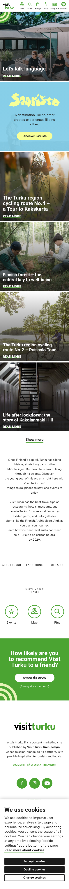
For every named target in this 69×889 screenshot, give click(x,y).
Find (57, 614)
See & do (57, 557)
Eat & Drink (34, 557)
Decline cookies (34, 869)
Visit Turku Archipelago (43, 747)
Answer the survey (34, 677)
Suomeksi (19, 765)
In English (49, 765)
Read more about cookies (24, 850)
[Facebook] (22, 783)
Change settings (34, 877)
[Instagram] (34, 783)
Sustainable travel (34, 582)
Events (11, 614)
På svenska (34, 765)
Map (34, 614)
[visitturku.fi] (34, 729)
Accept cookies (34, 861)
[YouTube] (47, 783)
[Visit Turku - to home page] (8, 6)
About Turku (11, 557)
